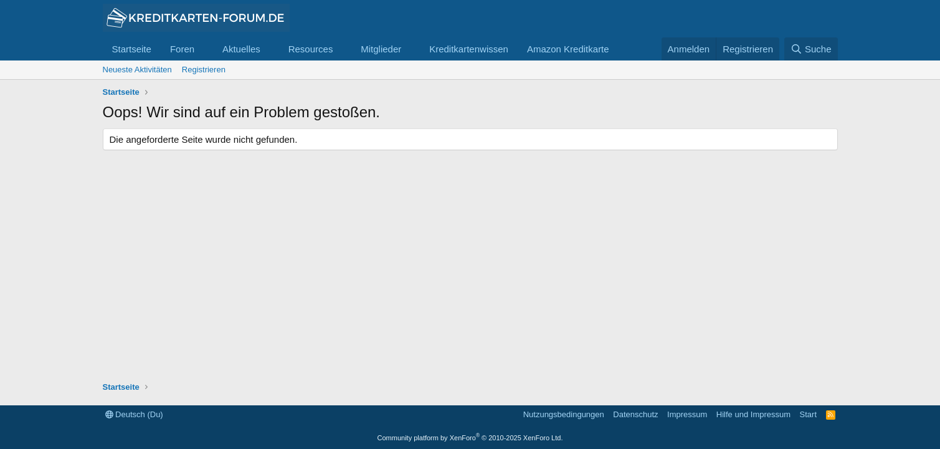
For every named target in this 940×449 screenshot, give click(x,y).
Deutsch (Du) (134, 414)
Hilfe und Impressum (753, 414)
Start (808, 414)
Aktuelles (241, 49)
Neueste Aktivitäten (137, 69)
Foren (182, 49)
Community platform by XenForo (470, 438)
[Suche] (811, 48)
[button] (204, 48)
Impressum (687, 414)
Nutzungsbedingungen (563, 414)
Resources (310, 49)
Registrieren (204, 69)
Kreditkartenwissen (468, 49)
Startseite (131, 49)
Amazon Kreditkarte (568, 49)
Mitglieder (381, 49)
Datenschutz (635, 414)
